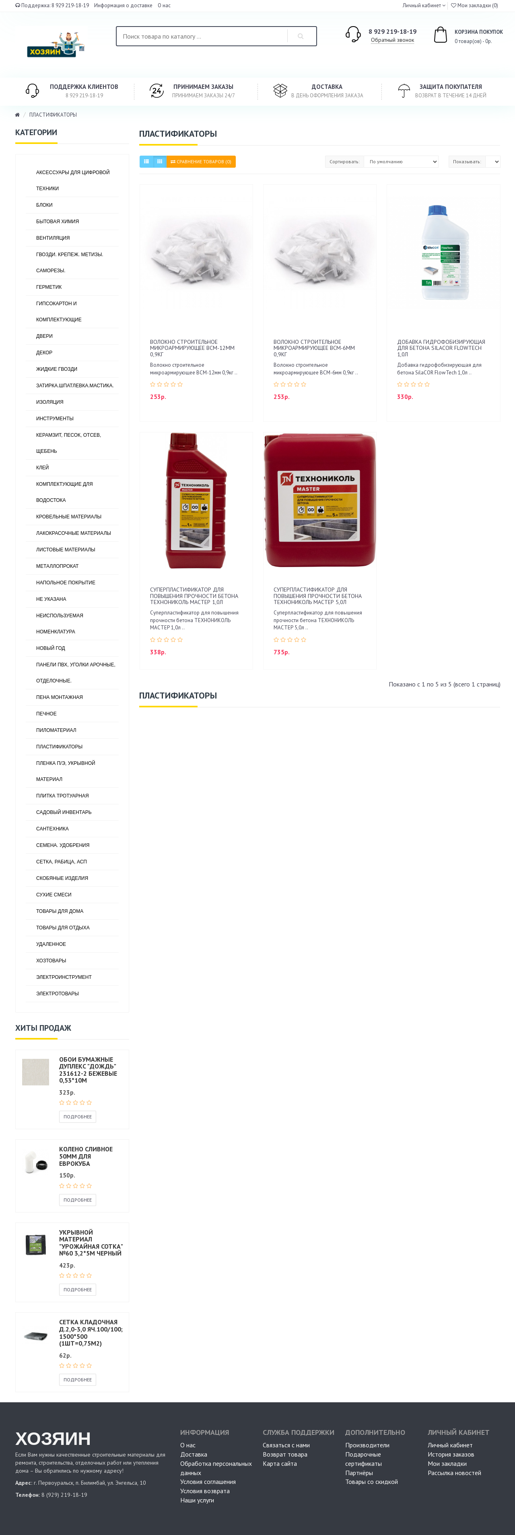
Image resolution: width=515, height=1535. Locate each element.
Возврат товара (285, 1454)
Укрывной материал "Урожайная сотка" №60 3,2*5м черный (91, 1243)
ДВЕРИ (44, 336)
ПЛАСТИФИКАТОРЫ (53, 114)
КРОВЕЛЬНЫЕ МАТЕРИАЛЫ (68, 517)
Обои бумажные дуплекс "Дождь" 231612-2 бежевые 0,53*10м (88, 1070)
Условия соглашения (208, 1481)
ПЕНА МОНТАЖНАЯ (59, 697)
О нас (164, 5)
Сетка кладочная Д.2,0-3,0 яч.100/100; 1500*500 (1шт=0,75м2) (91, 1332)
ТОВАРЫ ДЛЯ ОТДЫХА (63, 928)
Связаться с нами (286, 1445)
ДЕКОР (44, 352)
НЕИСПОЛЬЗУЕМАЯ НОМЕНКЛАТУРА (59, 624)
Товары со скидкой (371, 1481)
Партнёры (359, 1473)
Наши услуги (197, 1500)
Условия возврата (205, 1491)
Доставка (193, 1454)
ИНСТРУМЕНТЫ (55, 418)
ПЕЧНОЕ (46, 714)
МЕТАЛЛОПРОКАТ (57, 566)
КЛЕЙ (42, 468)
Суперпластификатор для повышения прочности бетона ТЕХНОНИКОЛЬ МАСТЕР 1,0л (194, 596)
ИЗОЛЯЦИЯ (50, 402)
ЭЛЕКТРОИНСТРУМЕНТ (64, 977)
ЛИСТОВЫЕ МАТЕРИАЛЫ (65, 550)
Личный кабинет (450, 1445)
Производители (367, 1445)
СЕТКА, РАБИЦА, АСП (61, 862)
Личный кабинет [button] (421, 5)
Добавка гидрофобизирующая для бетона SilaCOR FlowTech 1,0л (441, 348)
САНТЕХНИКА (52, 829)
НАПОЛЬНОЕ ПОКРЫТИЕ (65, 583)
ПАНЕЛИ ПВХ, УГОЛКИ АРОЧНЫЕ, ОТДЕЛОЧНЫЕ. (75, 673)
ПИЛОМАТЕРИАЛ (56, 730)
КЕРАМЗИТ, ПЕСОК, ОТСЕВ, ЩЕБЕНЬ (68, 443)
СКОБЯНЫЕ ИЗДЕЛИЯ (62, 878)
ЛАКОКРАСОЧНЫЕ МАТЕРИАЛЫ (73, 533)
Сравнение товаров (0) (201, 161)
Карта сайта (280, 1463)
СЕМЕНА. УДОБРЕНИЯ (62, 845)
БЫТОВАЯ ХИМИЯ (57, 221)
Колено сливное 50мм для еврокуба (86, 1156)
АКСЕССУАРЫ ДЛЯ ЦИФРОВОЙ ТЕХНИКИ (73, 180)
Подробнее (78, 1117)
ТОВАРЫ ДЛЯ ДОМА (59, 911)
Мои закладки (447, 1463)
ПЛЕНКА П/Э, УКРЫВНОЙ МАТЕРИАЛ (65, 771)
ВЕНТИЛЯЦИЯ (53, 238)
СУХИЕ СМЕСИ (54, 895)
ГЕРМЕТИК (49, 287)
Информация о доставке (123, 5)
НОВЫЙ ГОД (50, 648)
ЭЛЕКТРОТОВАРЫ (57, 994)
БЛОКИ (44, 205)
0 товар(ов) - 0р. (459, 36)
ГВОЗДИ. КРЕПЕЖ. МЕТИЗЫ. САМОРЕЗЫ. (69, 262)
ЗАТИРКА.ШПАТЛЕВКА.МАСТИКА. (75, 385)
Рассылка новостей (454, 1473)
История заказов (451, 1454)
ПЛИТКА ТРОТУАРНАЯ (62, 796)
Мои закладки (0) (474, 5)
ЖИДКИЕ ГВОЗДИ (56, 369)
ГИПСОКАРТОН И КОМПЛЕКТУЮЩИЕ (59, 312)
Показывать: (467, 161)
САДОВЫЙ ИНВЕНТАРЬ (64, 812)
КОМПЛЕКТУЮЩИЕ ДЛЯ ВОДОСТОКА (64, 492)
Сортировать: (345, 161)
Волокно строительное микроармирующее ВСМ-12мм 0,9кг (192, 348)
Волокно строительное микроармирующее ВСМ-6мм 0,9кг (314, 348)
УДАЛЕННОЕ (51, 944)
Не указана (51, 599)
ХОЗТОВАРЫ (51, 961)
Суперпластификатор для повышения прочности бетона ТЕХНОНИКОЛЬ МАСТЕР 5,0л (318, 596)
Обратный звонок (392, 39)
